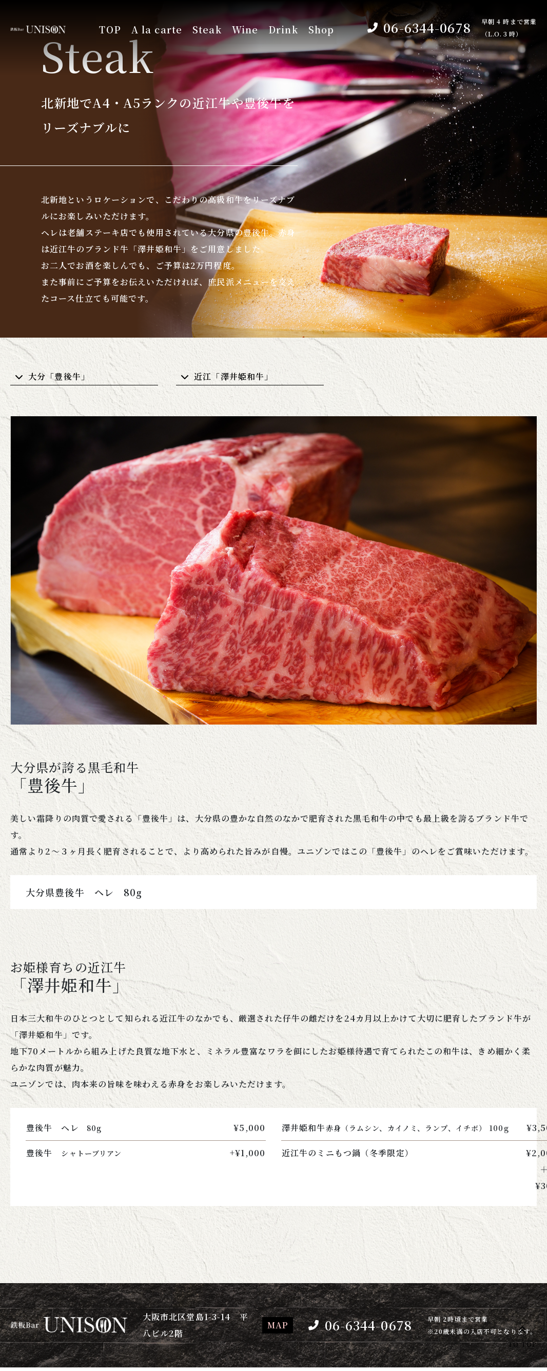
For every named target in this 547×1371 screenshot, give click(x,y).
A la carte (156, 29)
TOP (110, 29)
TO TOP (522, 1335)
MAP (277, 1325)
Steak (207, 29)
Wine (245, 29)
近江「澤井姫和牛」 (233, 376)
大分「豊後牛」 (59, 376)
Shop (321, 29)
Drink (283, 29)
